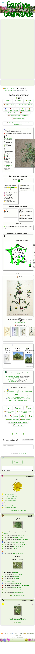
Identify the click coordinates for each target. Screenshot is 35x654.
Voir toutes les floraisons (18, 510)
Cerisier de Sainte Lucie (11, 496)
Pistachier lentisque (10, 498)
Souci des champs (18, 542)
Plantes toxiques (25, 113)
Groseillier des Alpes (10, 507)
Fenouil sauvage (18, 537)
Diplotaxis (16, 576)
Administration (30, 633)
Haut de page (18, 434)
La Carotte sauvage (13, 377)
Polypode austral (9, 581)
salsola (25, 122)
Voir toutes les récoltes (18, 595)
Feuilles (22, 110)
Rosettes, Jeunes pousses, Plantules (25, 105)
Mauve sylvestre (18, 546)
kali (28, 122)
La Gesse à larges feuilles (12, 376)
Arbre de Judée (24, 585)
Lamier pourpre (23, 535)
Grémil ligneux (8, 505)
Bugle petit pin (16, 583)
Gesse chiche (18, 574)
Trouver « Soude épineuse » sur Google (19, 390)
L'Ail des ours (13, 380)
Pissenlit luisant (9, 494)
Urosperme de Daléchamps (17, 619)
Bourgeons (29, 110)
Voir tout (18, 622)
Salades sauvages (28, 101)
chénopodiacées (18, 124)
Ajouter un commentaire (28, 439)
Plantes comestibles (18, 101)
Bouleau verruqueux (10, 501)
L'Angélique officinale (11, 379)
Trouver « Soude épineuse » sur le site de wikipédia (19, 391)
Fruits (10, 110)
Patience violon (18, 592)
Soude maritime (23, 539)
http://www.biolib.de (20, 322)
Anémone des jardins (10, 503)
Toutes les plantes (8, 101)
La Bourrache (12, 381)
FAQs (22, 633)
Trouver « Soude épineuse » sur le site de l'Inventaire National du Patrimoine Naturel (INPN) (19, 396)
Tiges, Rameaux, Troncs (10, 105)
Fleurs (5, 110)
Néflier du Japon (17, 587)
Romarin (15, 572)
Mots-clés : (12, 122)
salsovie (20, 122)
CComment (22, 453)
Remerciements (7, 633)
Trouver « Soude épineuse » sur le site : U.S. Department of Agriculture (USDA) (19, 399)
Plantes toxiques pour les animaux (19, 115)
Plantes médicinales (13, 113)
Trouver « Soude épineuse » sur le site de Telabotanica (19, 393)
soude (16, 122)
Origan (15, 548)
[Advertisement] (8, 49)
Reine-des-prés (22, 544)
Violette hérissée (17, 553)
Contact (16, 633)
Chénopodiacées (8, 138)
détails (5, 155)
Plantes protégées (19, 118)
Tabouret (16, 578)
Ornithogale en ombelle (20, 551)
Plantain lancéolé (23, 590)
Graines (16, 110)
